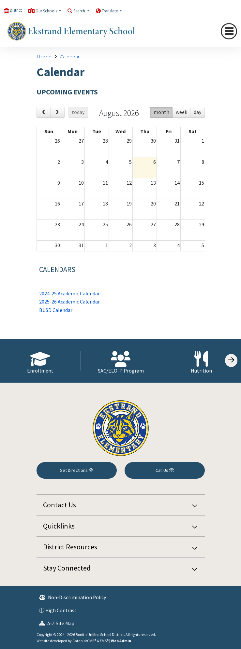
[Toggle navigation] (229, 31)
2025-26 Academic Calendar (69, 301)
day (197, 112)
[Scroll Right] (231, 360)
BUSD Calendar (55, 310)
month (161, 112)
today (78, 112)
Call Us (165, 470)
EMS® (104, 640)
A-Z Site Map (56, 623)
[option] (40, 361)
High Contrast (60, 610)
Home (44, 57)
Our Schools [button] (47, 11)
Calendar (70, 57)
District (16, 10)
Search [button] (79, 11)
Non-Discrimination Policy (72, 597)
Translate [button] (110, 11)
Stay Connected (67, 567)
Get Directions (76, 470)
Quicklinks (59, 525)
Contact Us (59, 504)
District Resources (70, 546)
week (181, 112)
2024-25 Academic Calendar (69, 293)
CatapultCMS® (84, 640)
